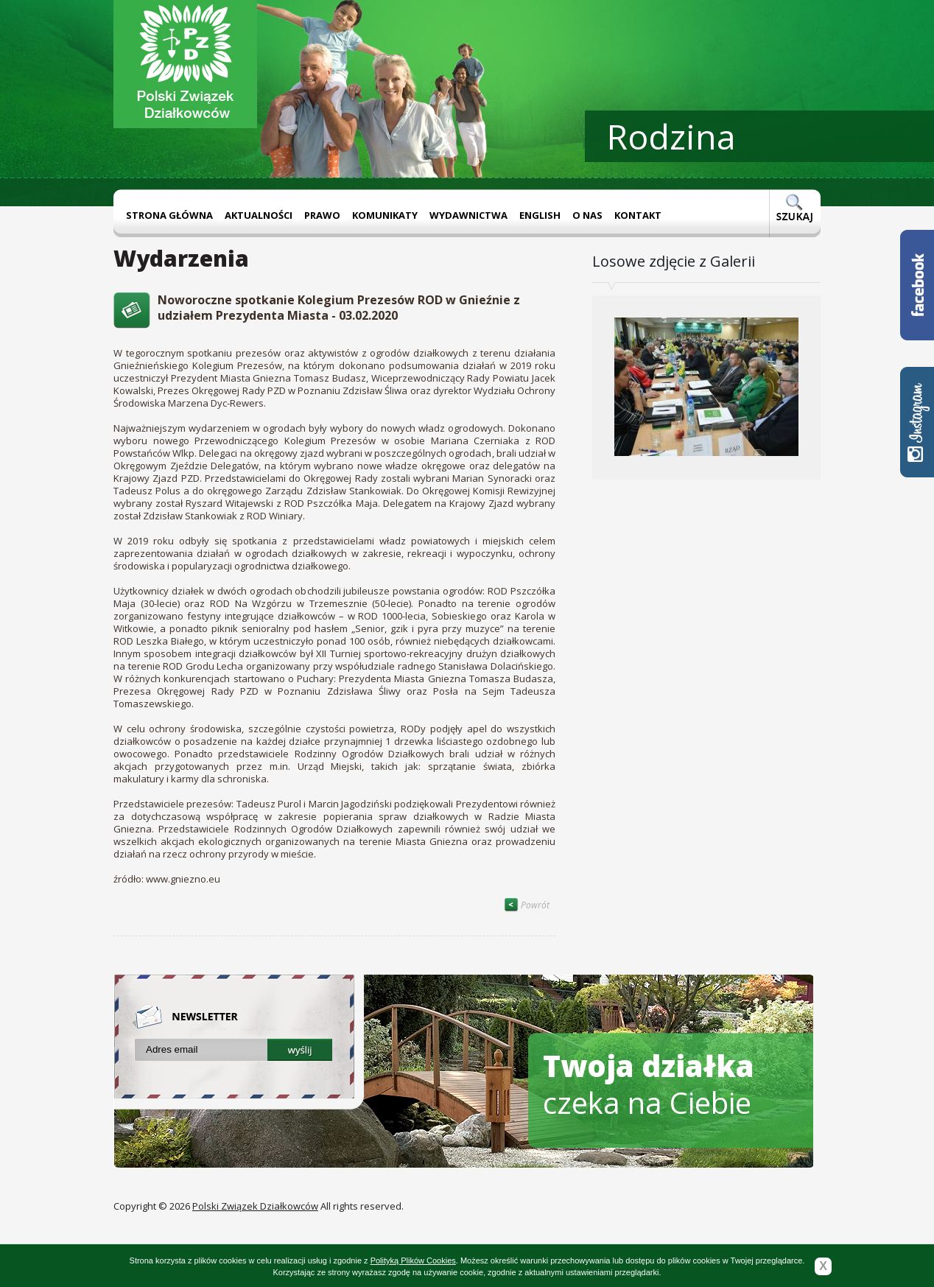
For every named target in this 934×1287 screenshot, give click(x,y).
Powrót (526, 905)
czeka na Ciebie (648, 1084)
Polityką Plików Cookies (413, 1260)
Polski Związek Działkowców (255, 1206)
